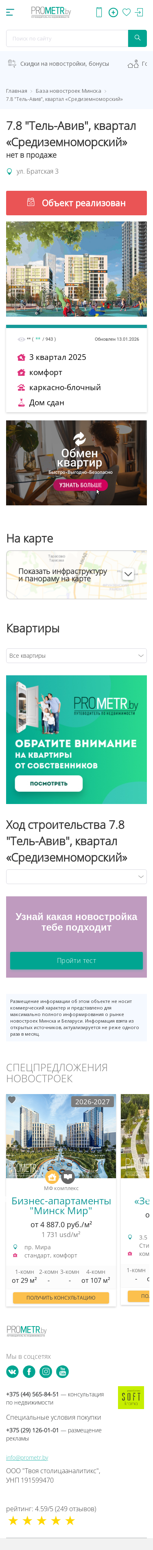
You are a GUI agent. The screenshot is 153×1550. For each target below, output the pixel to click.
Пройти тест (76, 960)
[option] (61, 1204)
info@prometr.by (27, 1457)
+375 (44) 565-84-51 (55, 1398)
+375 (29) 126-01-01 (54, 1434)
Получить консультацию (61, 1297)
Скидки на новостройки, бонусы (64, 63)
